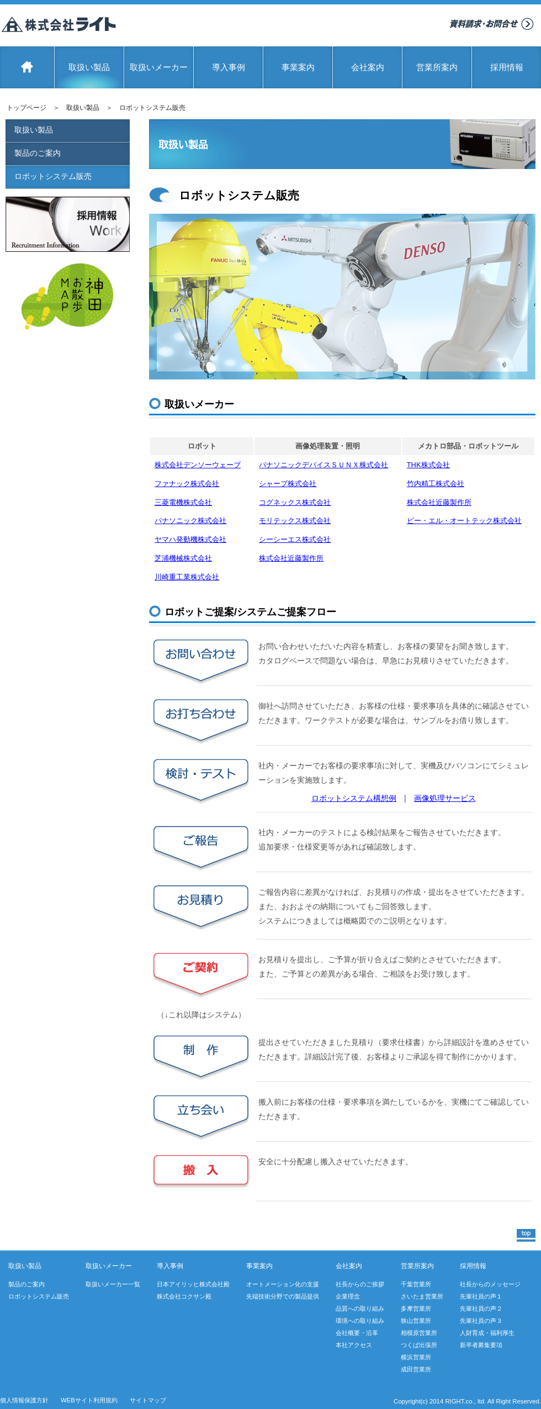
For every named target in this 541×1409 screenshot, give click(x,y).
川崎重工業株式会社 (187, 577)
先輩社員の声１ (481, 1296)
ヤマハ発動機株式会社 (190, 539)
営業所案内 (437, 67)
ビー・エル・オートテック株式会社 (464, 520)
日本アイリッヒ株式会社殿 (193, 1284)
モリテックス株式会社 (295, 520)
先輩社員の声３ (481, 1320)
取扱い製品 (89, 67)
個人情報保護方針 (24, 1400)
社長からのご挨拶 (360, 1284)
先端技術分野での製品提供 (282, 1296)
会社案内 (367, 67)
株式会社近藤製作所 (439, 502)
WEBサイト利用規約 (89, 1400)
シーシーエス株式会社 (295, 539)
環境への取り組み (360, 1320)
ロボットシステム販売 (53, 176)
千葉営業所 (416, 1284)
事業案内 (298, 67)
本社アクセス (354, 1345)
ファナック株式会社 (187, 483)
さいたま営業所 (422, 1296)
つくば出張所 (419, 1345)
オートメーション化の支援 (282, 1284)
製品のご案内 (37, 153)
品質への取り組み (360, 1308)
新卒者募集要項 (481, 1345)
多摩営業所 (416, 1308)
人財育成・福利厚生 (487, 1332)
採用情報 (506, 67)
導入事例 (228, 67)
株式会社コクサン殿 (184, 1296)
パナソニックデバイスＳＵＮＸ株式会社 (323, 465)
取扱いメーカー (159, 67)
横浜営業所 (416, 1357)
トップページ (26, 108)
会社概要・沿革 (357, 1332)
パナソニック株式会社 (190, 520)
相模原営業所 (419, 1332)
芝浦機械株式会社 (183, 558)
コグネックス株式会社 (295, 502)
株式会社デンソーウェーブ (198, 465)
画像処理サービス (445, 798)
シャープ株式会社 (287, 483)
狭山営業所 (416, 1320)
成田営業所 (416, 1369)
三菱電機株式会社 (183, 502)
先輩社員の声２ (481, 1308)
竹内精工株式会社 (435, 483)
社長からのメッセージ (490, 1284)
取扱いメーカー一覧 (113, 1284)
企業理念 (348, 1296)
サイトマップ (148, 1400)
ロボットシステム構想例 (353, 798)
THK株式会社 (428, 465)
